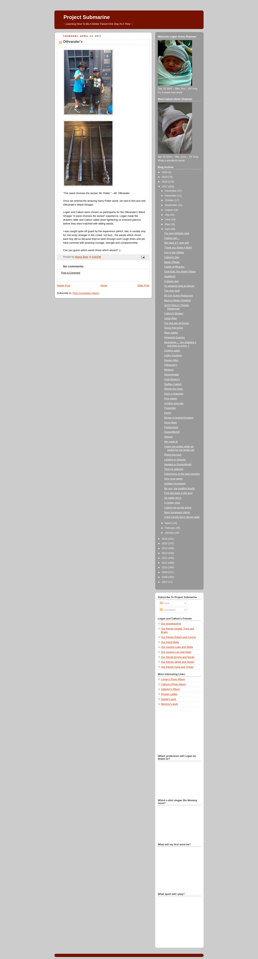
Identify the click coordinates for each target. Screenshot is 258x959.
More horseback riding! (177, 512)
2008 (165, 577)
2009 (165, 572)
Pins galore (170, 398)
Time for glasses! (174, 469)
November (171, 195)
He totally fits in (173, 498)
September (171, 205)
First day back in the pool (178, 493)
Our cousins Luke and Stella (177, 647)
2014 (165, 548)
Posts (165, 603)
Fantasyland (171, 427)
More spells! (171, 332)
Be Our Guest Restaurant (178, 295)
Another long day (173, 403)
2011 (165, 562)
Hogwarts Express (174, 337)
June (168, 219)
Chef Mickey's (172, 379)
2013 (165, 553)
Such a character (173, 393)
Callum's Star (171, 257)
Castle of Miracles (174, 266)
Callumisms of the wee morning (182, 474)
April (168, 229)
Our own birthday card (176, 233)
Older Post (143, 285)
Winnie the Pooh (173, 389)
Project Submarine (86, 17)
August (169, 210)
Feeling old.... (172, 238)
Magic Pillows (172, 262)
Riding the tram (173, 454)
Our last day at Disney (176, 323)
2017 (165, 186)
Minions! (169, 369)
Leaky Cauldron (173, 355)
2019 (165, 177)
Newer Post (63, 285)
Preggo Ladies (169, 694)
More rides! (170, 422)
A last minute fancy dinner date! (182, 517)
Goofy (167, 412)
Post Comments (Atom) (86, 293)
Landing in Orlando (175, 459)
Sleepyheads (171, 374)
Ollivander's (170, 365)
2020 (165, 172)
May (167, 224)
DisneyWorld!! (172, 432)
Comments (167, 610)
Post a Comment (70, 272)
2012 (165, 558)
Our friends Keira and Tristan (177, 667)
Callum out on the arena (177, 507)
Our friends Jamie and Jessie (177, 662)
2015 (165, 543)
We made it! (171, 441)
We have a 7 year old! (176, 242)
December (171, 190)
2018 (165, 181)
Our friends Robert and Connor (178, 637)
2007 (165, 582)
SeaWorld (169, 276)
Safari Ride (170, 318)
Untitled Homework (175, 483)
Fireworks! (170, 408)
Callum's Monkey (174, 313)
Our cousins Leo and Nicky (176, 652)
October (170, 200)
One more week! (173, 478)
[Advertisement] (178, 730)
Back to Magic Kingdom (177, 300)
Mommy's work (169, 704)
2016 (165, 538)
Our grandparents (171, 623)
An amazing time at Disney (179, 286)
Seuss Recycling (173, 327)
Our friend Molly (170, 642)
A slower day (171, 281)
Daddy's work (168, 699)
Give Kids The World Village (180, 271)
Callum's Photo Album (173, 684)
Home (103, 285)
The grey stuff (172, 290)
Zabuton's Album (170, 689)
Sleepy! (168, 436)
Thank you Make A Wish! (178, 247)
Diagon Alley (171, 360)
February (170, 528)
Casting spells (172, 350)
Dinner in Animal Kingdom (179, 417)
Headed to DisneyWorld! (178, 464)
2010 (165, 567)
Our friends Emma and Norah (177, 657)
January (170, 532)
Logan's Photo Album (173, 679)
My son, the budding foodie (179, 488)
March (169, 523)
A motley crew (172, 502)
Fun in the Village (174, 252)
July (167, 214)
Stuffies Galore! (173, 384)
